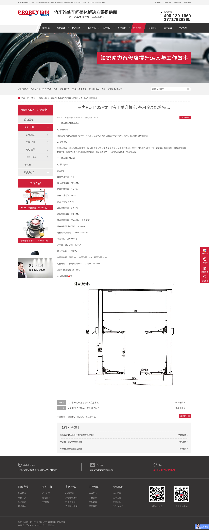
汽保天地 (137, 28)
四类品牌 (29, 172)
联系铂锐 (187, 2)
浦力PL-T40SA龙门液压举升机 (82, 417)
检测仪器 (22, 502)
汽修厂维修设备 (79, 89)
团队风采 (93, 502)
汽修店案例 (70, 502)
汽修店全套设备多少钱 (41, 89)
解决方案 (76, 28)
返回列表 (185, 118)
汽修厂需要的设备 (62, 89)
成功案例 (122, 28)
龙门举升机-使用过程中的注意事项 (83, 402)
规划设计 (61, 28)
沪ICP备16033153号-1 (36, 525)
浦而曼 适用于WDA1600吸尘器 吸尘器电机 (36, 241)
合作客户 (29, 164)
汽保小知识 (31, 157)
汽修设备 (22, 493)
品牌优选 (30, 142)
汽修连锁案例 (71, 497)
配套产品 (92, 28)
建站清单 (30, 149)
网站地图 (167, 2)
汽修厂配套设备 (115, 89)
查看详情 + (180, 402)
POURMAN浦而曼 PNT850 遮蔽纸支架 (36, 208)
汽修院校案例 (71, 506)
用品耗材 (22, 506)
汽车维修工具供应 (97, 89)
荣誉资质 (93, 497)
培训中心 (153, 28)
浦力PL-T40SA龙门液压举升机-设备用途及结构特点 (74, 98)
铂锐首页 (46, 28)
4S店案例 (69, 493)
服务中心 (47, 486)
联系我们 (93, 506)
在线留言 (158, 2)
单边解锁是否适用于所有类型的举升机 (77, 435)
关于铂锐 (168, 28)
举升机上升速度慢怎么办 (71, 448)
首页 (33, 98)
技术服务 (107, 28)
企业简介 (93, 493)
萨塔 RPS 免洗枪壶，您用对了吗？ (83, 408)
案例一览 (70, 486)
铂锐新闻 (30, 135)
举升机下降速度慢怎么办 (71, 442)
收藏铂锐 (177, 2)
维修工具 (22, 497)
